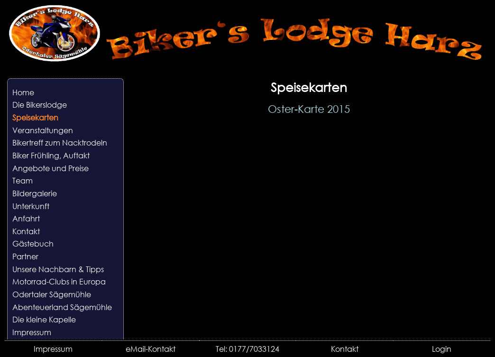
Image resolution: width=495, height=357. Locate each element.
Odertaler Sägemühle (51, 294)
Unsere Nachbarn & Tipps (58, 269)
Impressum (31, 332)
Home (23, 92)
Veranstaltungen (42, 130)
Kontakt (26, 231)
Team (22, 180)
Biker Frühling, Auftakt (51, 155)
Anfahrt (26, 218)
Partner (25, 256)
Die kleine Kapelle (44, 319)
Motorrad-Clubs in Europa (59, 281)
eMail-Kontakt (150, 349)
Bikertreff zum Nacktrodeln (59, 142)
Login (441, 349)
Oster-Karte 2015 (309, 109)
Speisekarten (35, 117)
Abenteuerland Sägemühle (62, 307)
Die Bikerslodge (39, 105)
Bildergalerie (34, 193)
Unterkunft (30, 206)
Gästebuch (33, 243)
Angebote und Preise (50, 168)
